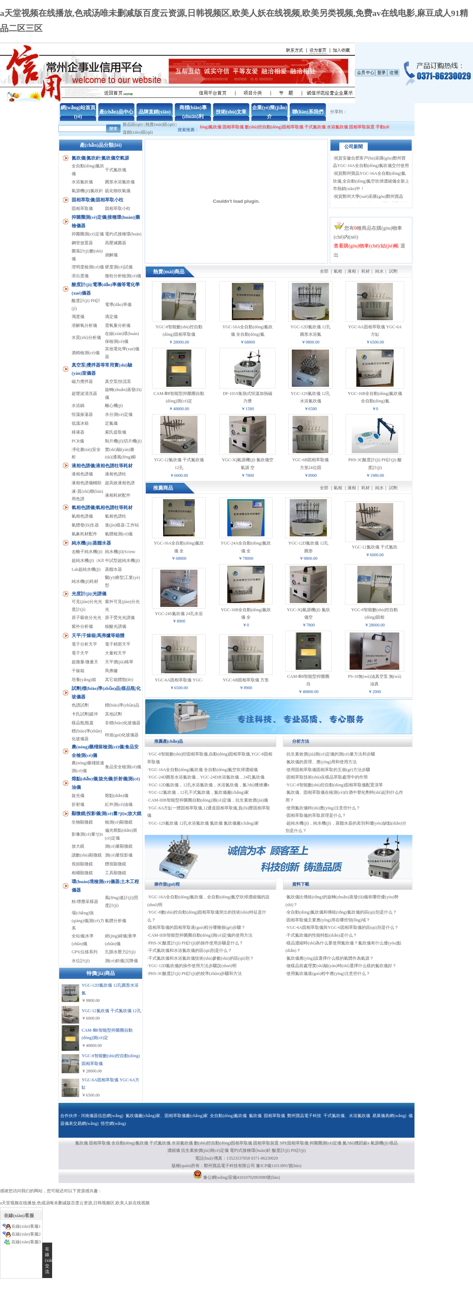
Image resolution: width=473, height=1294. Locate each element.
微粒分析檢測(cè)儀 (123, 275)
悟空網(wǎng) (113, 1123)
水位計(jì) (81, 960)
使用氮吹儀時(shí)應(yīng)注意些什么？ (323, 807)
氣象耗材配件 (84, 533)
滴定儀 (111, 316)
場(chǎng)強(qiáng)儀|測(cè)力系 (88, 920)
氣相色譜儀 (82, 516)
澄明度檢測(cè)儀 (88, 266)
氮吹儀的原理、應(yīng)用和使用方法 (321, 761)
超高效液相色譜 (120, 482)
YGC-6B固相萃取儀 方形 (246, 679)
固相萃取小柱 (117, 208)
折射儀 (78, 804)
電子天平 (80, 653)
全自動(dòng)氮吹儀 (210, 126)
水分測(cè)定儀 (119, 414)
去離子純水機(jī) (87, 551)
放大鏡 (78, 846)
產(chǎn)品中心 (116, 112)
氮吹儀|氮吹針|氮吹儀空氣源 (100, 158)
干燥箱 (78, 670)
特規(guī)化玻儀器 (122, 734)
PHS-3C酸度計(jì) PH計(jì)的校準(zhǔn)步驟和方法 (195, 973)
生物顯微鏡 (82, 822)
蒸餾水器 (113, 569)
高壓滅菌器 (115, 242)
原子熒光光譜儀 (120, 617)
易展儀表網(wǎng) (389, 1115)
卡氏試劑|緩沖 (85, 714)
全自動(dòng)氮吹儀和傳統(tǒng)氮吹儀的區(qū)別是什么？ (341, 912)
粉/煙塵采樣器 (85, 901)
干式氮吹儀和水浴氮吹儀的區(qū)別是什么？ (190, 950)
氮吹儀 (255, 1115)
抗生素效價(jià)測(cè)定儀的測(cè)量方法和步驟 (330, 754)
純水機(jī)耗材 (85, 581)
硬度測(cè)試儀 (119, 266)
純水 (379, 271)
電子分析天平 (84, 644)
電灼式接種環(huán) (123, 234)
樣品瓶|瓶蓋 (83, 722)
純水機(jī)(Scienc (120, 551)
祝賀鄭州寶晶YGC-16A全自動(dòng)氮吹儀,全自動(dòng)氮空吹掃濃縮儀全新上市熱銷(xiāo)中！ (371, 184)
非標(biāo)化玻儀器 (123, 722)
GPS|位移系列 (84, 951)
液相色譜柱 (115, 474)
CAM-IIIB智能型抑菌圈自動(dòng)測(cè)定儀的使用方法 (200, 935)
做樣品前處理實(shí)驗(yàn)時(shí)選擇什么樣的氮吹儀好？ (341, 965)
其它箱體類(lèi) (119, 679)
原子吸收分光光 (86, 617)
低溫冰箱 (80, 423)
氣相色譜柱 (115, 516)
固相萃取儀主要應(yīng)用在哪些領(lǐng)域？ (328, 919)
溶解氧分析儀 (84, 325)
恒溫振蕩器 (82, 414)
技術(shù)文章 (231, 112)
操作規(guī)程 (167, 884)
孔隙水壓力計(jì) (120, 951)
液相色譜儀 (82, 474)
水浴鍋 (78, 405)
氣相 (338, 271)
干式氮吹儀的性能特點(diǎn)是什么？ (321, 935)
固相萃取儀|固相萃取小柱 (97, 199)
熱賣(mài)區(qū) (159, 124)
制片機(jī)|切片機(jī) (123, 441)
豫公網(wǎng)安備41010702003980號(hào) (241, 1177)
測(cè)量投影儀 (119, 855)
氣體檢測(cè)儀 (119, 533)
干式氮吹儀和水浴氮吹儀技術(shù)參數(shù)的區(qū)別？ (201, 958)
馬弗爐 (111, 670)
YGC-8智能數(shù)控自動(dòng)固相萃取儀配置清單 (334, 784)
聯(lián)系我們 (307, 112)
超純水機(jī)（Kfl (88, 560)
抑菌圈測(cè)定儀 (88, 234)
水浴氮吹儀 (344, 126)
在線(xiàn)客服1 (26, 1226)
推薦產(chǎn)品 (168, 741)
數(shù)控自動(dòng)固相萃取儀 (281, 126)
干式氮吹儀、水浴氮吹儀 (346, 1115)
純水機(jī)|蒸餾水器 (91, 543)
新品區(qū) (133, 124)
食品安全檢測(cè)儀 (123, 766)
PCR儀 (78, 441)
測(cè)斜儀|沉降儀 (121, 960)
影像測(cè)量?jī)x (87, 834)
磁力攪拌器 (82, 381)
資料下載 (300, 884)
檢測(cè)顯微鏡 (119, 822)
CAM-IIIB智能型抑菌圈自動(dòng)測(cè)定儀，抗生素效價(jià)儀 (208, 800)
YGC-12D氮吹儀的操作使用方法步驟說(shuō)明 (192, 965)
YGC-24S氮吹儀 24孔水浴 (179, 613)
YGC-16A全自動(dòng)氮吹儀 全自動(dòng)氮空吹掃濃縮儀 (203, 769)
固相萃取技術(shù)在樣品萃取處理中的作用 (327, 777)
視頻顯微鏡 (82, 863)
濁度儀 (78, 316)
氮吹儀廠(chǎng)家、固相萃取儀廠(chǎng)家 (167, 1115)
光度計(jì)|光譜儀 (89, 593)
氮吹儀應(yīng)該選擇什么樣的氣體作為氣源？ (329, 958)
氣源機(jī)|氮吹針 (87, 190)
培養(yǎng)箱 (84, 679)
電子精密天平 (117, 644)
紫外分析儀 (82, 626)
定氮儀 (111, 423)
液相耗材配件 (117, 495)
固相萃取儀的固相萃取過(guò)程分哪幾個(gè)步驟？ (196, 927)
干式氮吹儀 (322, 126)
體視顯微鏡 (115, 863)
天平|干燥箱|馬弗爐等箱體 (98, 635)
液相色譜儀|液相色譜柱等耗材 (102, 465)
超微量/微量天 (85, 661)
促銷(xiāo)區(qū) (138, 132)
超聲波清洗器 (84, 393)
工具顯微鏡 (115, 872)
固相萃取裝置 (369, 126)
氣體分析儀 (115, 920)
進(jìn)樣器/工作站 (122, 525)
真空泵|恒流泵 (118, 381)
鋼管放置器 (82, 242)
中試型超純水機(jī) (122, 560)
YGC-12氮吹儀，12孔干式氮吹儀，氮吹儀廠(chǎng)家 (198, 792)
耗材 (365, 271)
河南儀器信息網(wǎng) (102, 1115)
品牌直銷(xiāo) (155, 112)
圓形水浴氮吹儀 (120, 181)
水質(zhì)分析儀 (86, 337)
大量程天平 (115, 653)
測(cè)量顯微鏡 (119, 846)
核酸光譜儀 (115, 626)
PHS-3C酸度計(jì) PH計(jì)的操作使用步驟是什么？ (195, 943)
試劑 (393, 271)
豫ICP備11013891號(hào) (278, 1165)
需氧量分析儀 (117, 325)
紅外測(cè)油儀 (119, 804)
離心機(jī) (114, 405)
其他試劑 (113, 714)
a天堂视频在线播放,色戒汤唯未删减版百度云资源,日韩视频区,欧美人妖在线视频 (75, 1202)
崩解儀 (111, 254)
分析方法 (300, 741)
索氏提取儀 (115, 432)
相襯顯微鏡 (82, 872)
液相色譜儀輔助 (86, 482)
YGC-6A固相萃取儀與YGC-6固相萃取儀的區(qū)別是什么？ (342, 927)
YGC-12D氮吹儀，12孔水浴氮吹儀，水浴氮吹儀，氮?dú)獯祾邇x (208, 784)
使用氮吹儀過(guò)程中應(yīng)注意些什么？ (328, 973)
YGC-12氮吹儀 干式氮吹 (374, 547)
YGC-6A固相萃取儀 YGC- (179, 679)
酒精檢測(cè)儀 (86, 352)
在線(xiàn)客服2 (26, 1234)
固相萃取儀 (241, 126)
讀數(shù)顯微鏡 (87, 855)
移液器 (78, 432)
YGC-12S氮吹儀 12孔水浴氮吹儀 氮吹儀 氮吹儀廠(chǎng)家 (203, 823)
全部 (324, 271)
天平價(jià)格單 (119, 661)
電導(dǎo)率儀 (118, 304)
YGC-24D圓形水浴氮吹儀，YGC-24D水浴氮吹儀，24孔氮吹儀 (206, 777)
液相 (351, 271)
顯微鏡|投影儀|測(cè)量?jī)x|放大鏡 (106, 813)
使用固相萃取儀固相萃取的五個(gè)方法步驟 (328, 769)
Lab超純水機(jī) (86, 569)
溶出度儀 (80, 275)
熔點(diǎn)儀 (116, 795)
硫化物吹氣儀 (117, 190)
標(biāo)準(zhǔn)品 (122, 705)
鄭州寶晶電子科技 (304, 1115)
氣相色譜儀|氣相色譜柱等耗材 (102, 507)
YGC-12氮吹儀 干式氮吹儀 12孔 (111, 1010)
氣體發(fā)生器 (85, 525)
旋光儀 (78, 795)
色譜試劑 (80, 705)
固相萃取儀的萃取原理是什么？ (316, 815)
